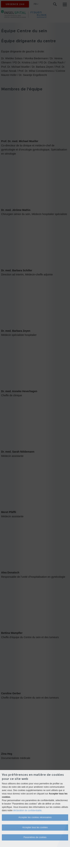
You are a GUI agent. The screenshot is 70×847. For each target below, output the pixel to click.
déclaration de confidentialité (27, 810)
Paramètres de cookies (35, 837)
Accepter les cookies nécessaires (35, 817)
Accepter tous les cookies (35, 827)
